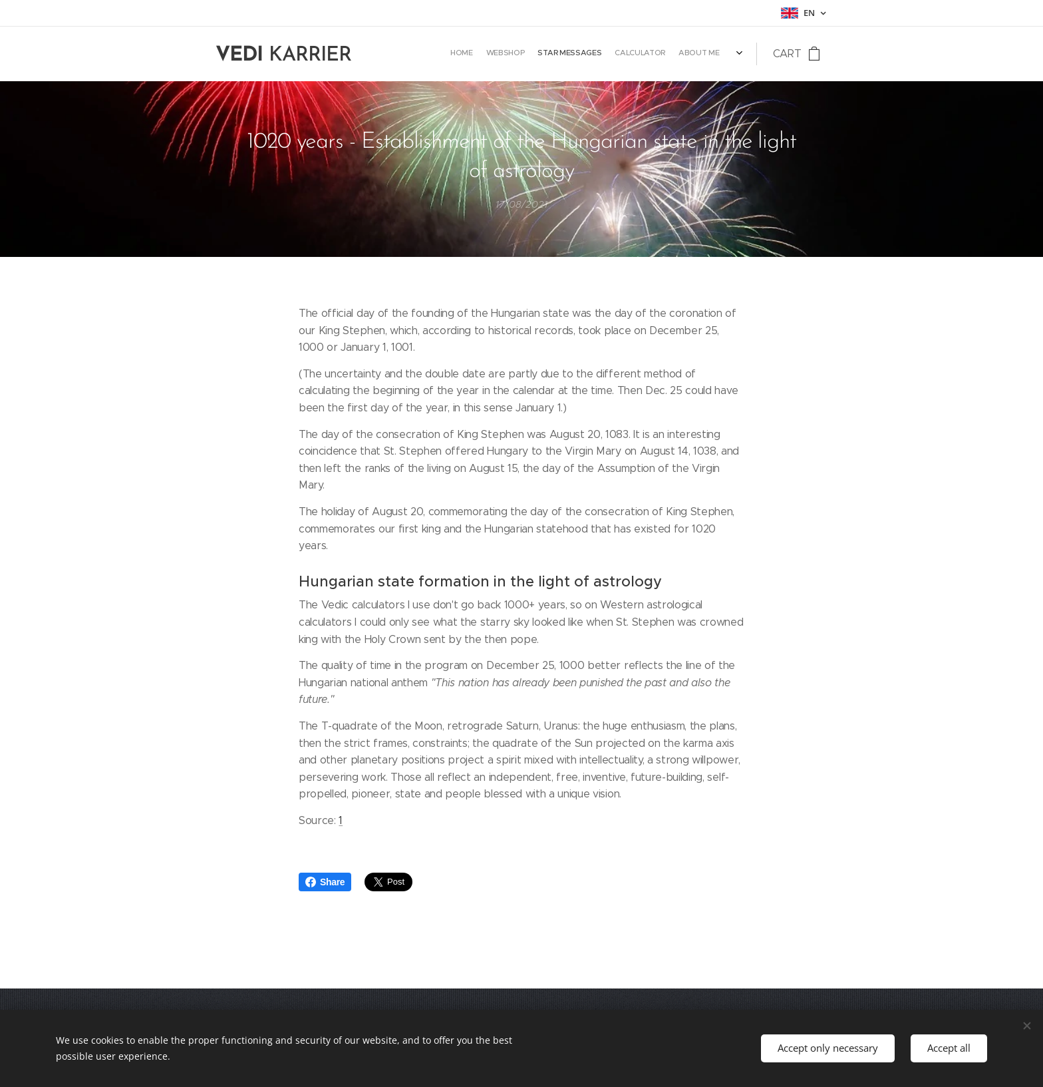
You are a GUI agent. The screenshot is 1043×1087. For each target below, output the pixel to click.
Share (325, 882)
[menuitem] (668, 54)
